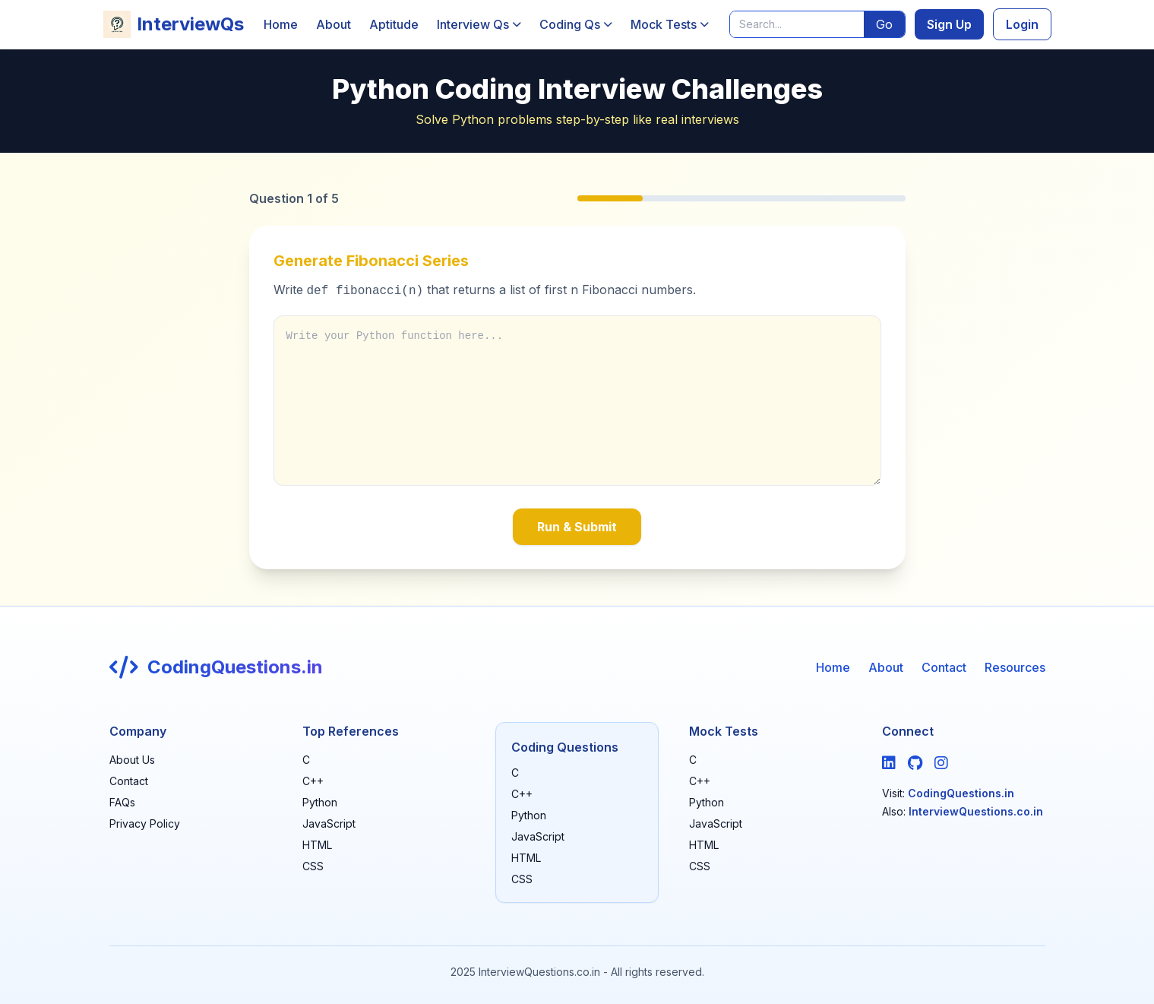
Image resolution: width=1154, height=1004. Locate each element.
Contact (944, 667)
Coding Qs (575, 24)
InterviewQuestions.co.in (976, 811)
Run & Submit (577, 526)
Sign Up (949, 24)
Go (884, 24)
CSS (313, 866)
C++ (313, 780)
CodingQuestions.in (961, 793)
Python (319, 802)
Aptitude (394, 24)
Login (1022, 24)
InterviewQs (173, 24)
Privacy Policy (144, 823)
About (333, 24)
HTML (317, 844)
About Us (132, 759)
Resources (1015, 667)
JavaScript (329, 823)
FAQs (122, 802)
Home (281, 24)
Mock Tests (670, 24)
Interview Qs (479, 24)
